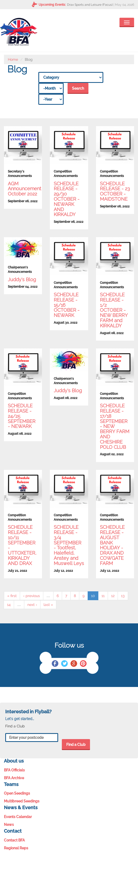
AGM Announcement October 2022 (24, 189)
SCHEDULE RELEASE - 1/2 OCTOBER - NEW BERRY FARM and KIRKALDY (114, 310)
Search (78, 88)
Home (13, 59)
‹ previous (31, 596)
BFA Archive (14, 778)
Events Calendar (18, 817)
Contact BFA (14, 840)
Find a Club (76, 744)
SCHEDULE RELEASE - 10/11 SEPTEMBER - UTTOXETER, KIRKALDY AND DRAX (22, 545)
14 (9, 605)
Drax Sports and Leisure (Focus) (90, 5)
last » (48, 605)
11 (103, 596)
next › (32, 605)
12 (113, 596)
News (9, 824)
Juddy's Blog (22, 279)
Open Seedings (17, 793)
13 (123, 596)
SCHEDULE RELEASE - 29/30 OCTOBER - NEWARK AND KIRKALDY (67, 199)
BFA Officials (14, 770)
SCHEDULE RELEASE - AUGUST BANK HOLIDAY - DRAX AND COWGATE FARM (112, 545)
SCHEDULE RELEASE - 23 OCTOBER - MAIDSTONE (115, 191)
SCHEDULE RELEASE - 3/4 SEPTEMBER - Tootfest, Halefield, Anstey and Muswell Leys (69, 545)
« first (12, 596)
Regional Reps (16, 848)
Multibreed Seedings (21, 801)
